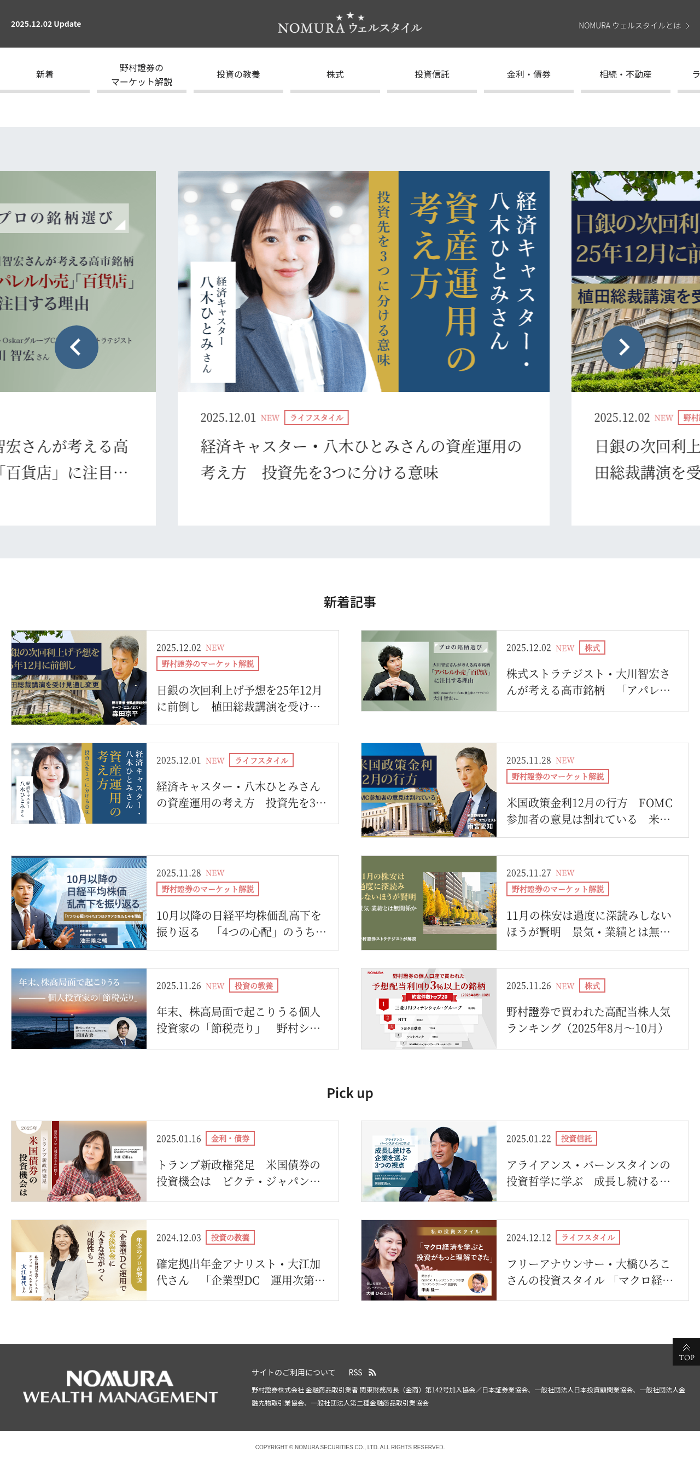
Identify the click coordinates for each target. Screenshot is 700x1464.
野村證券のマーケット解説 (141, 74)
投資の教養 (238, 73)
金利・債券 (529, 73)
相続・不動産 (625, 73)
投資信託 (432, 73)
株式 (335, 73)
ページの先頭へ (686, 1352)
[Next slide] (623, 347)
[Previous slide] (76, 347)
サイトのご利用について (294, 1372)
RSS (356, 1372)
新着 (45, 73)
